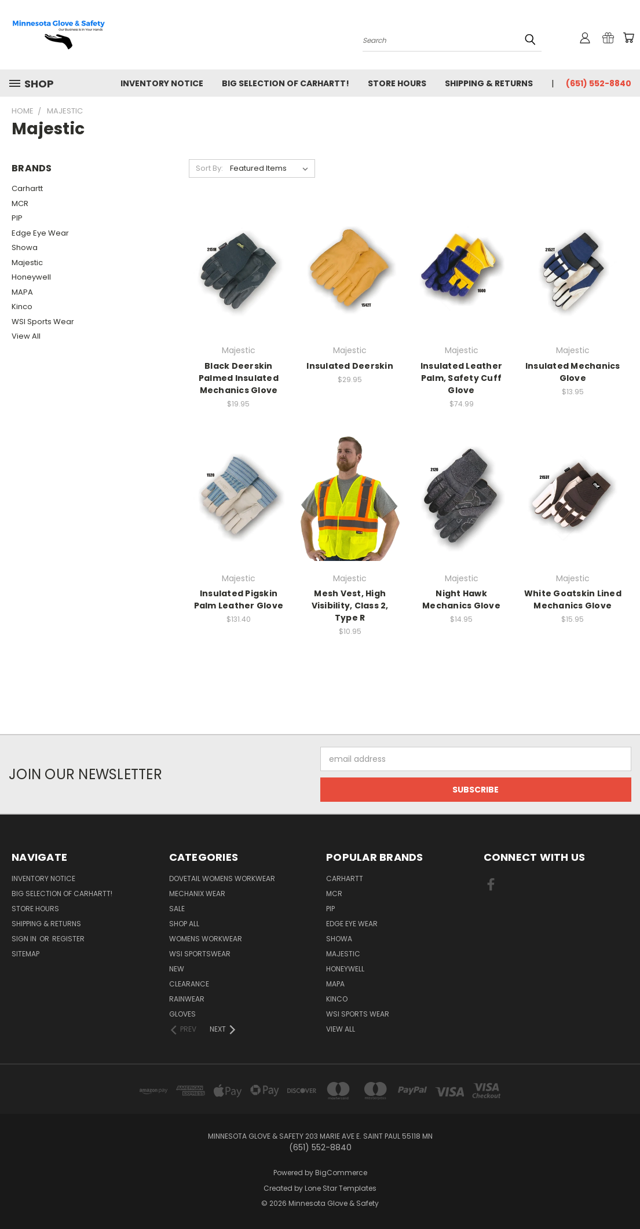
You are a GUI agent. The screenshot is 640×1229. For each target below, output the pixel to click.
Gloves (182, 1014)
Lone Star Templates (340, 1188)
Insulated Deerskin (349, 366)
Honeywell (31, 277)
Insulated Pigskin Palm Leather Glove (239, 599)
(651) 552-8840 (598, 83)
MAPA (22, 292)
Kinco (22, 306)
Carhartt (27, 188)
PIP (17, 217)
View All (26, 336)
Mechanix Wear (197, 893)
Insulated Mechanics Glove (572, 372)
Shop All (184, 924)
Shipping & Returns (489, 83)
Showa (25, 247)
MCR (20, 203)
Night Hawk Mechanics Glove (461, 599)
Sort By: (209, 168)
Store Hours (397, 83)
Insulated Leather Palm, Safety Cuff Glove (461, 378)
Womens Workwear (205, 939)
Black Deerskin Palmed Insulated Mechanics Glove (239, 378)
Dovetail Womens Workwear (222, 878)
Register (68, 939)
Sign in (25, 939)
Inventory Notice (161, 83)
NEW (176, 969)
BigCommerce (341, 1172)
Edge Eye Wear (40, 233)
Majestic (27, 262)
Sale (177, 909)
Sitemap (25, 954)
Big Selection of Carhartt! (285, 83)
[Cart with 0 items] (628, 37)
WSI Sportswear (200, 954)
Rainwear (186, 999)
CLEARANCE (189, 984)
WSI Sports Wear (43, 321)
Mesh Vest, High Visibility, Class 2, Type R (350, 605)
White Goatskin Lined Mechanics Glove (572, 599)
